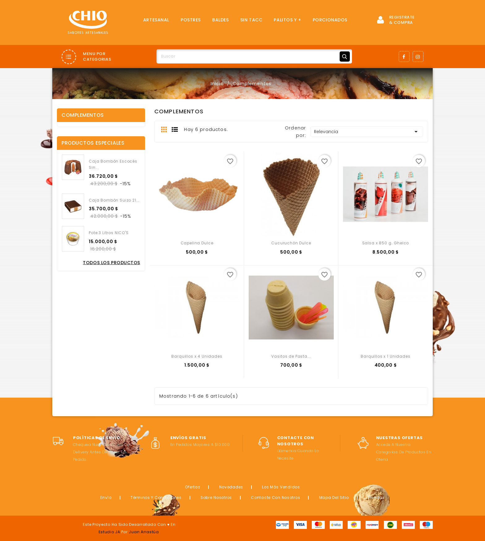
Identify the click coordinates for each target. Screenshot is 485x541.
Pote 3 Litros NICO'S (109, 232)
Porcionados (330, 20)
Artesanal (156, 20)
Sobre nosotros (216, 497)
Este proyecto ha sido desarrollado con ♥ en (129, 524)
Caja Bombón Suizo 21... (114, 200)
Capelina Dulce (197, 243)
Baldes (220, 20)
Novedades (231, 487)
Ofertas (192, 487)
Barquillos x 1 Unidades (385, 356)
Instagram (418, 56)
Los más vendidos (281, 487)
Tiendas (376, 497)
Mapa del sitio (334, 497)
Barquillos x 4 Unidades (196, 356)
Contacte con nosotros (275, 497)
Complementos (83, 115)
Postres (191, 20)
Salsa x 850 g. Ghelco (385, 243)
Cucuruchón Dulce (291, 243)
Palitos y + (287, 20)
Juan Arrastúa (144, 531)
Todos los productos (111, 263)
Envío (106, 497)
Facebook (404, 56)
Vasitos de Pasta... (291, 356)
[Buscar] (254, 56)
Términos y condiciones (156, 497)
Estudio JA (109, 531)
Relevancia (367, 131)
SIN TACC (251, 20)
